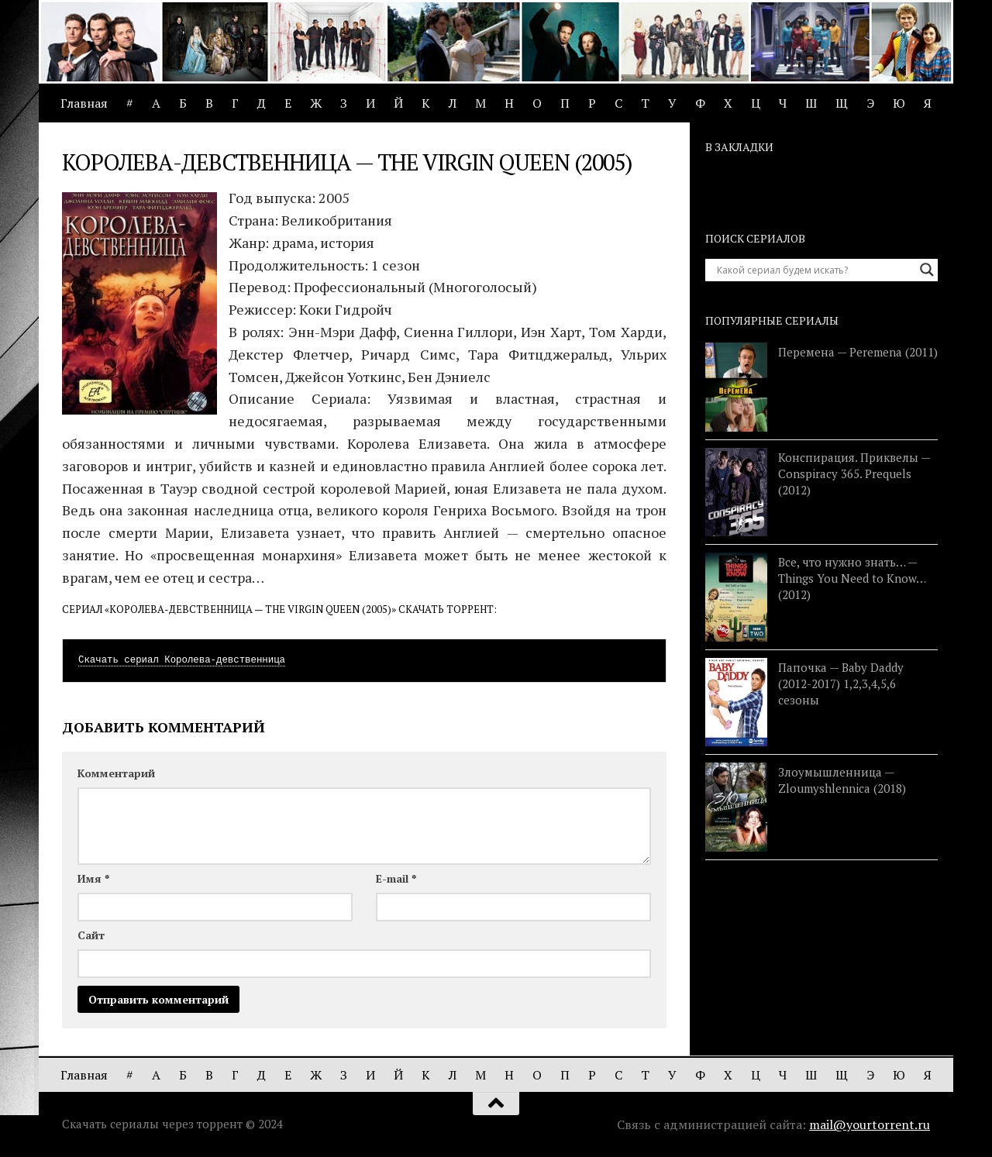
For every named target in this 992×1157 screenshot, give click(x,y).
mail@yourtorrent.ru (869, 1124)
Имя (93, 878)
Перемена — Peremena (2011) (858, 352)
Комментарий (116, 773)
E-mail (396, 878)
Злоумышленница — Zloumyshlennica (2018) (842, 780)
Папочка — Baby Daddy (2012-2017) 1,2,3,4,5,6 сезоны (841, 683)
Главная (84, 103)
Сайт (91, 935)
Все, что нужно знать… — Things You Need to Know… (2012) (851, 578)
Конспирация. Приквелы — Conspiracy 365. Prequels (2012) (854, 473)
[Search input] (814, 270)
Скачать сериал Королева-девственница (181, 660)
